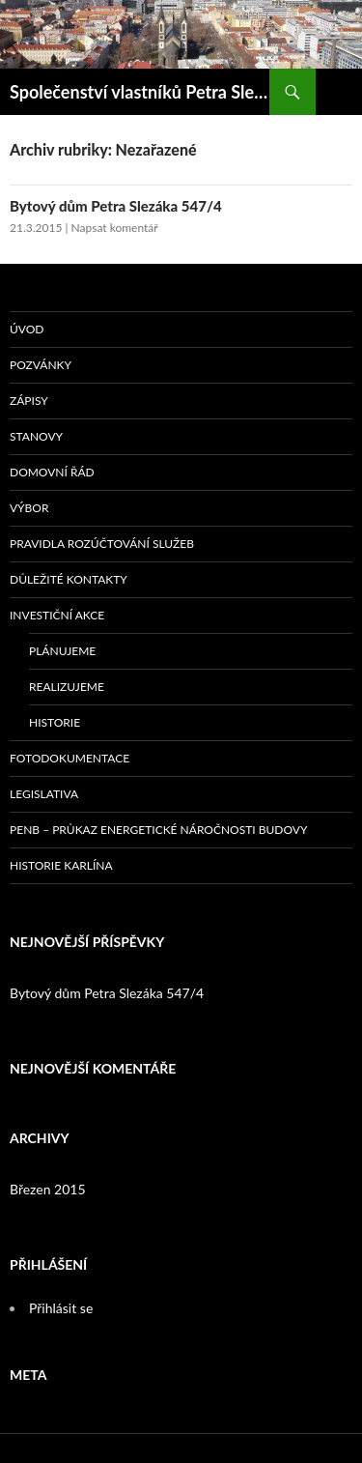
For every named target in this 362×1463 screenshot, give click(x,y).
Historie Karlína (61, 865)
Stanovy (36, 436)
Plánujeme (62, 651)
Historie (54, 722)
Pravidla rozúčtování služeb (102, 543)
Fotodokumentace (69, 758)
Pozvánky (40, 365)
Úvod (26, 329)
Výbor (29, 508)
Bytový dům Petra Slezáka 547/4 (116, 206)
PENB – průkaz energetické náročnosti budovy (158, 829)
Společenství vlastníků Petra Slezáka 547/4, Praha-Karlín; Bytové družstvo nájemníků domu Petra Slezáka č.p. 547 (139, 91)
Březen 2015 (48, 1189)
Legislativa (44, 794)
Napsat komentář (114, 227)
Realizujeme (66, 686)
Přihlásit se (61, 1308)
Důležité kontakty (68, 579)
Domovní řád (52, 472)
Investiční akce (57, 615)
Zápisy (29, 400)
